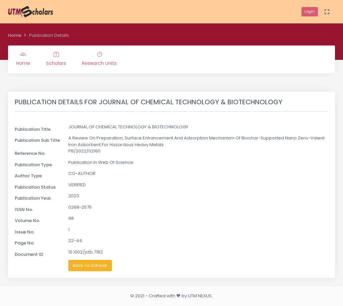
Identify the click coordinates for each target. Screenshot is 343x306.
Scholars (56, 59)
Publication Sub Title (37, 140)
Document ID (29, 254)
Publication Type (33, 165)
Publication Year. (33, 198)
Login (309, 11)
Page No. (25, 243)
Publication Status (35, 187)
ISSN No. (24, 209)
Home (14, 35)
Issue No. (25, 232)
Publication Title (33, 129)
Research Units (99, 59)
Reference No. (30, 153)
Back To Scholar (90, 265)
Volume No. (27, 220)
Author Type (28, 176)
